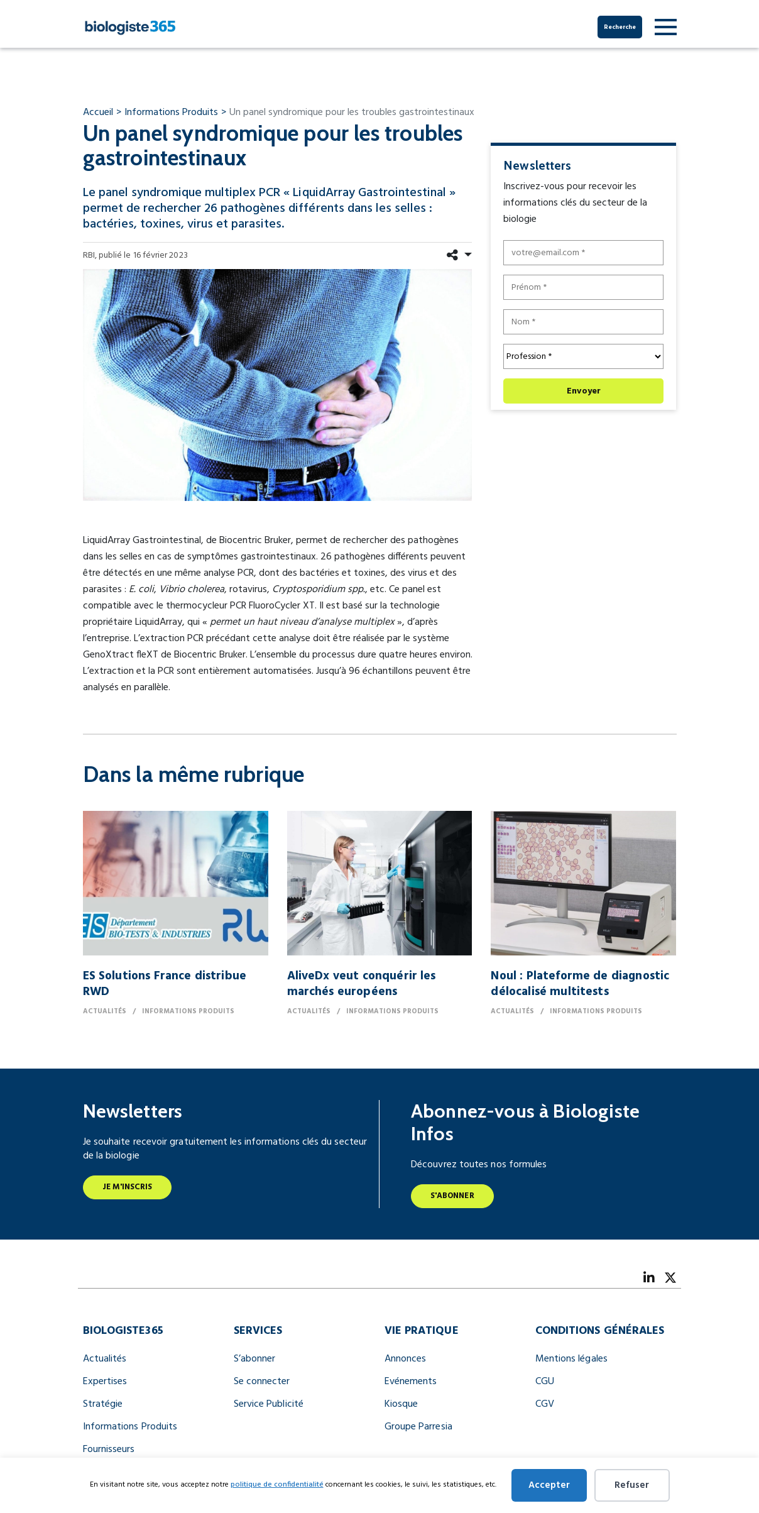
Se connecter (262, 1381)
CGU (544, 1381)
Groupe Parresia (418, 1427)
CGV (544, 1404)
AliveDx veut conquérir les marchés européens (361, 984)
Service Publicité (268, 1404)
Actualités (105, 1359)
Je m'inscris (127, 1187)
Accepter (549, 1485)
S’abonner (255, 1359)
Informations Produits (130, 1427)
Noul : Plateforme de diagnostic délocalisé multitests (580, 984)
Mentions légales (571, 1359)
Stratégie (103, 1404)
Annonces (406, 1359)
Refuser (631, 1485)
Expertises (105, 1381)
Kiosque (401, 1404)
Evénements (411, 1381)
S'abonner (452, 1195)
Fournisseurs (109, 1449)
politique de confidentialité (277, 1484)
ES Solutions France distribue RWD (165, 984)
